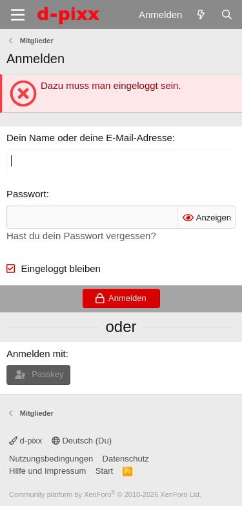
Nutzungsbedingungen (51, 458)
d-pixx (25, 440)
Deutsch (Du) (82, 440)
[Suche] (226, 14)
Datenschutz (126, 458)
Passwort (26, 193)
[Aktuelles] (201, 14)
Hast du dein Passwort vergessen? (81, 235)
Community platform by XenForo (105, 494)
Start (104, 471)
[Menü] (18, 15)
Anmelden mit (36, 353)
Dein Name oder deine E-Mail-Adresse (89, 137)
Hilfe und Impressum (47, 471)
